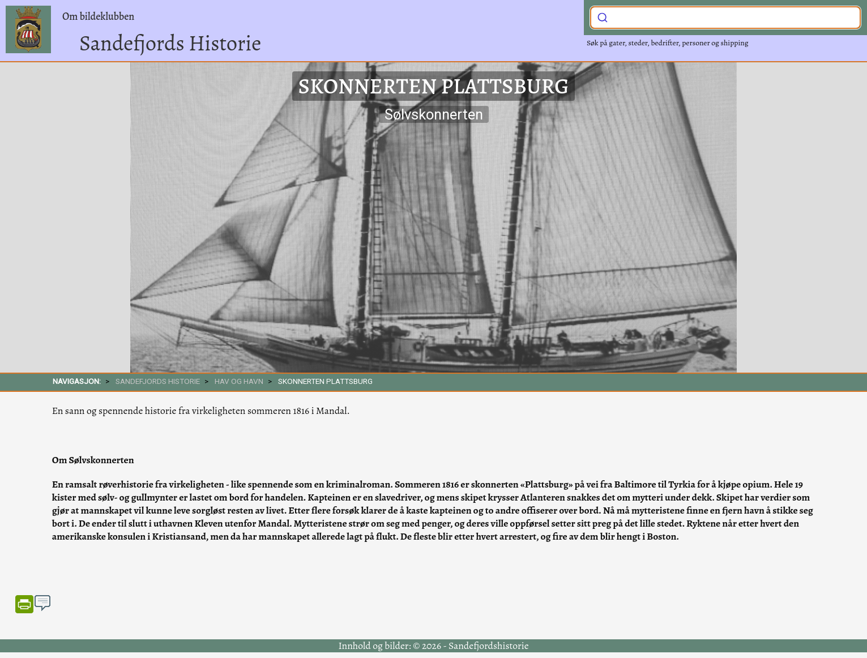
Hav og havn (239, 381)
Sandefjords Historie (170, 43)
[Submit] (602, 16)
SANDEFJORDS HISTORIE (158, 381)
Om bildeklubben (98, 16)
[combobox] (725, 17)
